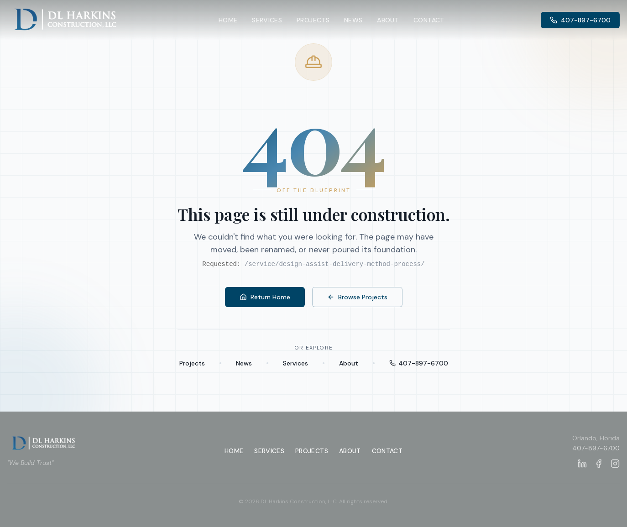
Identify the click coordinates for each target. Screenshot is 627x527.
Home (228, 20)
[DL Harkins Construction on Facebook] (598, 463)
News (353, 20)
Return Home (265, 297)
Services (267, 20)
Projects (313, 20)
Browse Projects (357, 297)
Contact (428, 20)
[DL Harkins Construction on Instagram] (615, 463)
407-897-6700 (580, 20)
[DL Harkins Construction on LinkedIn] (582, 463)
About (388, 20)
